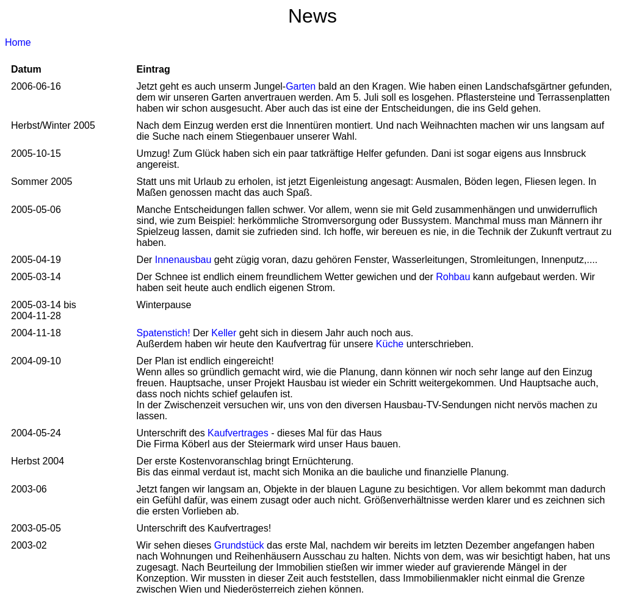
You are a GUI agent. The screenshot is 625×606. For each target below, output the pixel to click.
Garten (301, 86)
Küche (391, 344)
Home (18, 42)
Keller (225, 333)
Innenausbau (183, 259)
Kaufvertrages (239, 433)
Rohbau (454, 277)
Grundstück (240, 545)
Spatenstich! (165, 333)
